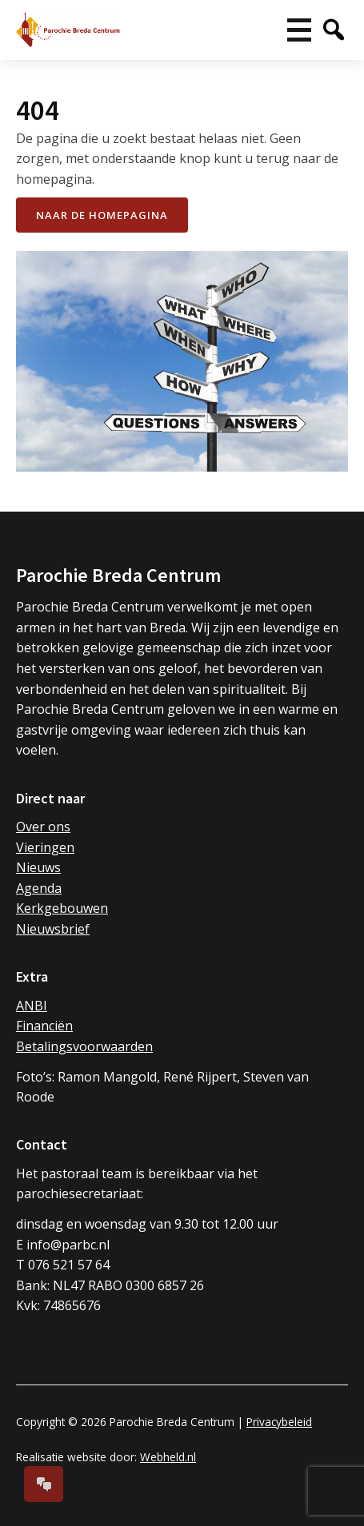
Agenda (39, 888)
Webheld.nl (168, 1456)
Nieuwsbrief (53, 929)
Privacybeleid (279, 1421)
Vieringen (45, 847)
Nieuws (38, 867)
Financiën (44, 1025)
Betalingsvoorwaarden (84, 1046)
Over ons (43, 826)
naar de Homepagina (102, 215)
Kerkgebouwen (62, 908)
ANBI (31, 1005)
